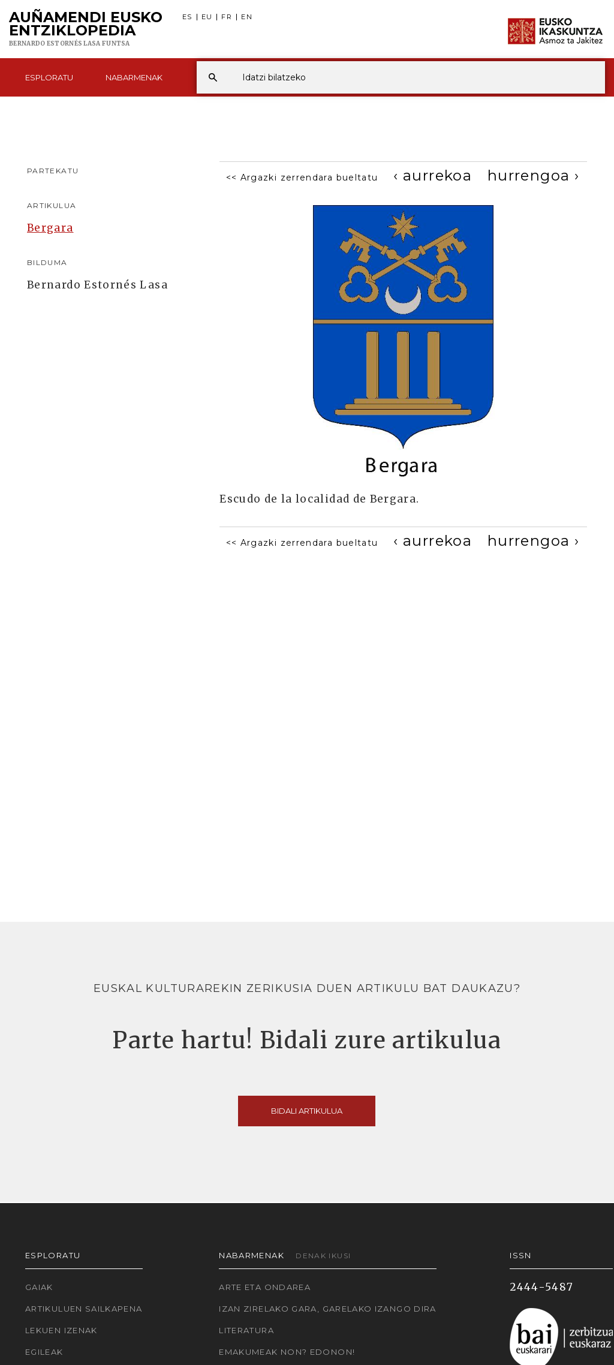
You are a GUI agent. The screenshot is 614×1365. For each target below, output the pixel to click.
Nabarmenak (134, 77)
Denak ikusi (323, 1255)
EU (207, 17)
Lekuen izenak (61, 1330)
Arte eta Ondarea (265, 1287)
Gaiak (39, 1287)
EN (246, 17)
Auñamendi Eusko (85, 29)
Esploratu (49, 77)
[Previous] (433, 175)
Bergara (50, 227)
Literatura (246, 1330)
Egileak (44, 1352)
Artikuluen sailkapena (84, 1308)
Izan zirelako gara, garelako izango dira (327, 1308)
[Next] (533, 175)
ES (187, 17)
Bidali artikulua (306, 1111)
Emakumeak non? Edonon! (287, 1352)
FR (226, 17)
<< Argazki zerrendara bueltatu (302, 177)
